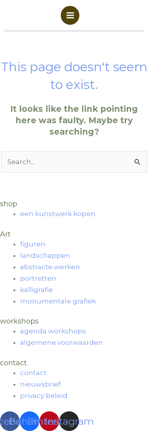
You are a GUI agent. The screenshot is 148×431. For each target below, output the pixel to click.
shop (8, 204)
